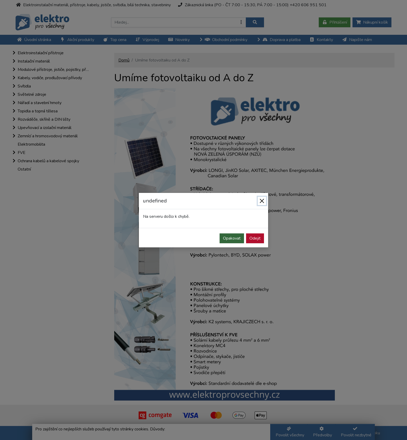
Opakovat (232, 238)
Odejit (255, 238)
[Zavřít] (262, 201)
